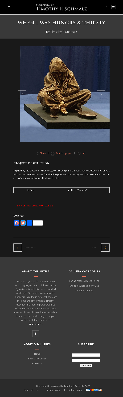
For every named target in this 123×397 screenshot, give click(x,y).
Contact (37, 364)
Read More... (36, 324)
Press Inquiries (37, 359)
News (37, 354)
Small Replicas (84, 291)
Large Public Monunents (84, 281)
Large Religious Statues (84, 286)
